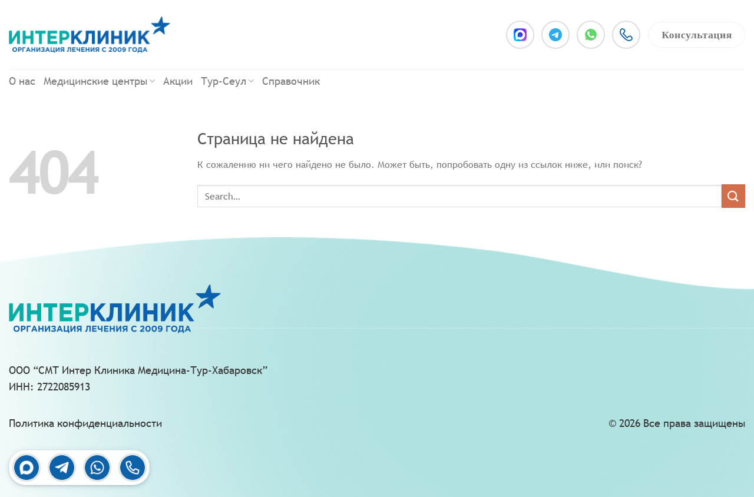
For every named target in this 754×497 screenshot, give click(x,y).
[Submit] (733, 195)
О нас (22, 81)
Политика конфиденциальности (85, 423)
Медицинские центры (99, 81)
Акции (178, 81)
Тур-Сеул (227, 81)
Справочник (291, 81)
